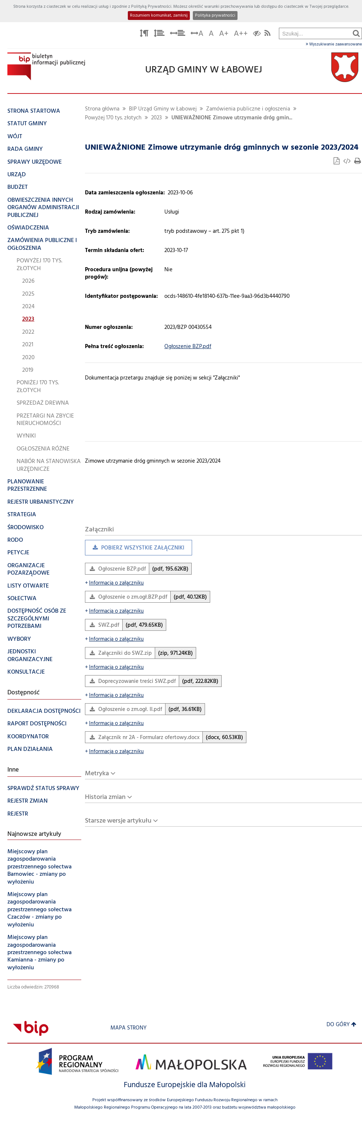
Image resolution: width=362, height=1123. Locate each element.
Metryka (97, 773)
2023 (156, 118)
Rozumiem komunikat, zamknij (159, 15)
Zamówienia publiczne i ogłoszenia (248, 109)
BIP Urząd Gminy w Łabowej (163, 109)
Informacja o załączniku (114, 583)
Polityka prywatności (215, 15)
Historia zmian (105, 797)
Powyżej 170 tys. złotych (113, 118)
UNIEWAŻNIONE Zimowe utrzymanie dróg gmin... (231, 118)
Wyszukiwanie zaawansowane (334, 44)
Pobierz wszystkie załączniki (134, 549)
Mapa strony (128, 1028)
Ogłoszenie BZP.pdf (187, 347)
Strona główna (102, 109)
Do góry (341, 1025)
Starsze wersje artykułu (118, 821)
